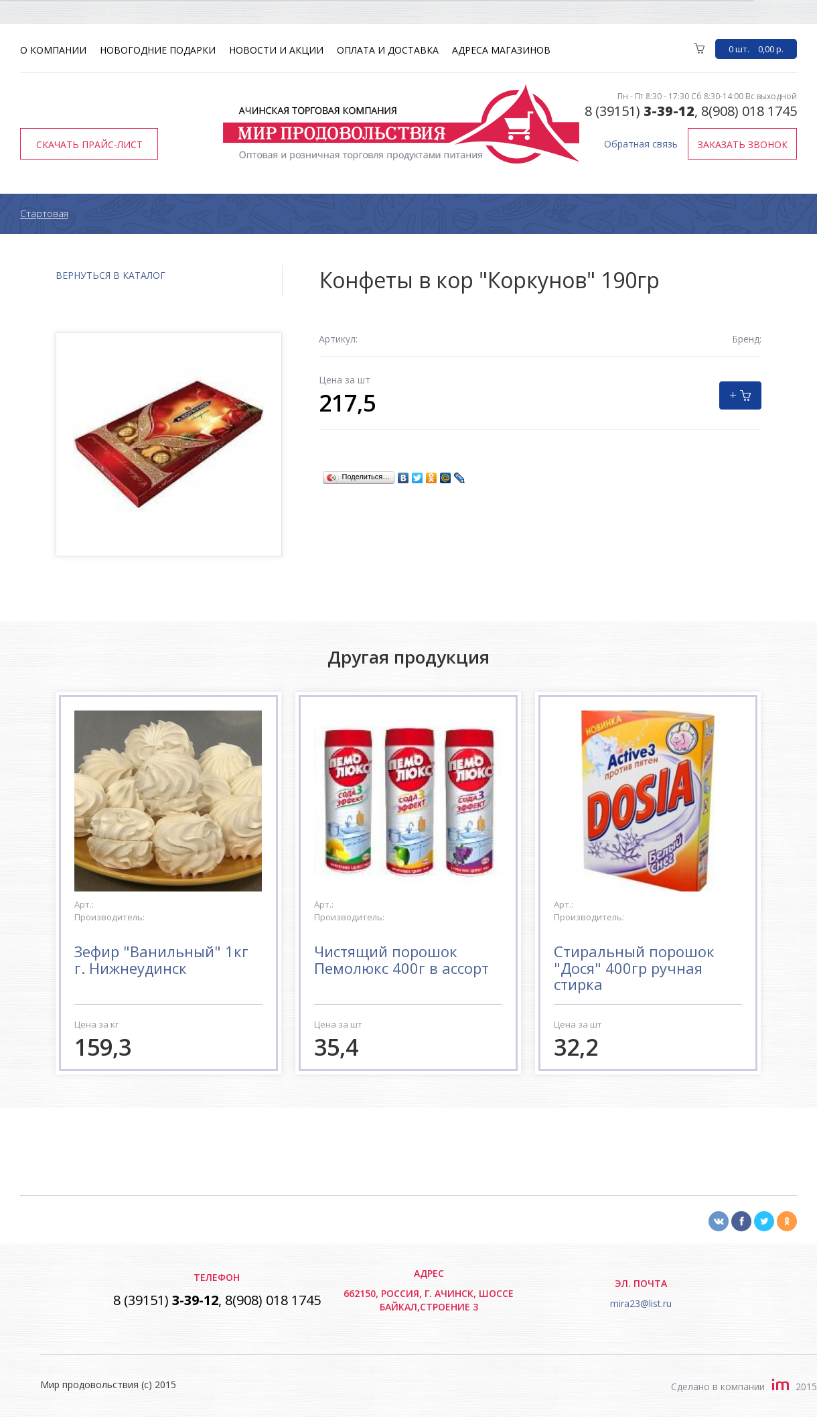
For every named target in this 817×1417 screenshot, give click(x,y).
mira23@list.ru (641, 1303)
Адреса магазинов (501, 50)
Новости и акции (276, 50)
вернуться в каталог (110, 275)
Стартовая (44, 213)
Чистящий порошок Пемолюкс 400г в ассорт (401, 959)
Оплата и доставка (388, 50)
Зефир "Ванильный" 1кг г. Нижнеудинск (161, 959)
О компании (53, 50)
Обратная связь (641, 143)
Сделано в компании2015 (744, 1386)
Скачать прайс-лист (89, 144)
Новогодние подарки (158, 50)
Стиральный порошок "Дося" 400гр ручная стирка (634, 967)
